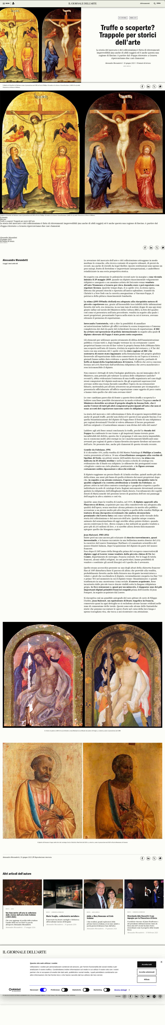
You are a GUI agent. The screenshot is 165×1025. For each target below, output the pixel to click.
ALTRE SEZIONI (95, 971)
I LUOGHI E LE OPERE (57, 972)
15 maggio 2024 (29, 939)
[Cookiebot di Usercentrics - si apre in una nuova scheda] (15, 1020)
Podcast (120, 987)
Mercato (133, 18)
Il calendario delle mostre (124, 975)
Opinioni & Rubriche (57, 912)
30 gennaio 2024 (70, 933)
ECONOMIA (75, 971)
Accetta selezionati (140, 1003)
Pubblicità (152, 985)
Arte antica (127, 66)
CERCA (159, 3)
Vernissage (153, 982)
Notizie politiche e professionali (97, 981)
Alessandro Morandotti (14, 939)
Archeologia (56, 976)
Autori (119, 984)
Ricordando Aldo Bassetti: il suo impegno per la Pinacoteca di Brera (141, 922)
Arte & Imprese (75, 986)
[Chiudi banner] (161, 992)
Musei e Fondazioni (56, 985)
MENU (8, 3)
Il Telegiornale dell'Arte (154, 978)
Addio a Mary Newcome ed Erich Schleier (103, 919)
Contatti (151, 988)
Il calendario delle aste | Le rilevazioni (127, 980)
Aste (12, 908)
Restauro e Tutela (56, 980)
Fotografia (93, 985)
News (7, 908)
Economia (123, 18)
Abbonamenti (145, 3)
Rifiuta (140, 1010)
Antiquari (75, 979)
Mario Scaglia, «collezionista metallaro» (56, 920)
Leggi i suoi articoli (10, 263)
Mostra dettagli (120, 1020)
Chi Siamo (152, 971)
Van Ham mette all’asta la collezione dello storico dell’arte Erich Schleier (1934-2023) (21, 921)
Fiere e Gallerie (75, 975)
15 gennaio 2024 (111, 932)
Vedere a (93, 989)
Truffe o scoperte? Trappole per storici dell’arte (127, 36)
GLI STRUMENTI (122, 971)
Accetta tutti (140, 995)
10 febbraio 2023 (152, 943)
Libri (91, 974)
